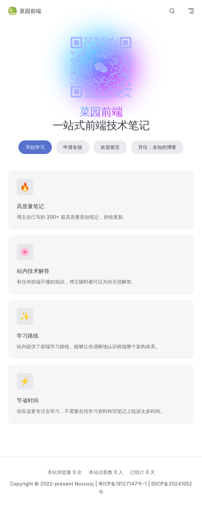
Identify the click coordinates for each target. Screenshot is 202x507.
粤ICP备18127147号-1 (122, 484)
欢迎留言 (110, 147)
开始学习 (35, 147)
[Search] (172, 10)
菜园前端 (24, 11)
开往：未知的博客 (157, 147)
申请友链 (72, 147)
